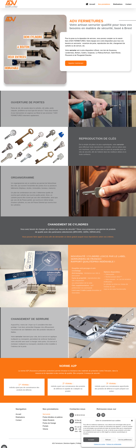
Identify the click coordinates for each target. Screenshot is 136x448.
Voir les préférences (125, 440)
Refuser (108, 440)
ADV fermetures (57, 443)
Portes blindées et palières (53, 417)
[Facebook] (99, 415)
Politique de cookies (99, 444)
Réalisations (20, 417)
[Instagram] (103, 415)
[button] (132, 421)
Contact (19, 420)
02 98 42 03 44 (80, 415)
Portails (45, 426)
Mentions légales (69, 443)
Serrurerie (46, 414)
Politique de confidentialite (113, 444)
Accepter (91, 440)
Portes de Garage (49, 423)
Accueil (18, 414)
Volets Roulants (48, 420)
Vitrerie (45, 429)
